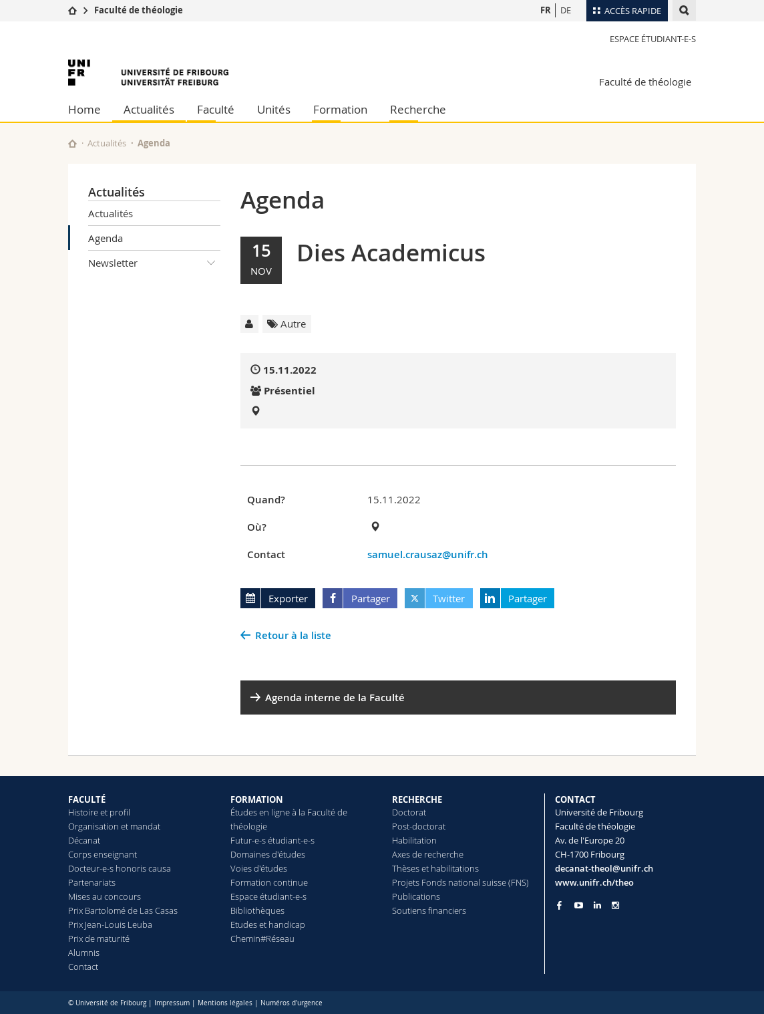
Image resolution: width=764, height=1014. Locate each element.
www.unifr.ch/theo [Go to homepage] (594, 882)
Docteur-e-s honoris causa (119, 868)
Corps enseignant (102, 854)
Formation (340, 109)
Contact (83, 967)
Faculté (215, 109)
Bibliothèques (257, 910)
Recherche (418, 109)
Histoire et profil (99, 812)
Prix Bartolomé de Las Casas (123, 910)
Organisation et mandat (114, 826)
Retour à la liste (293, 635)
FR (545, 10)
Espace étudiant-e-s (653, 39)
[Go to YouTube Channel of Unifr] (578, 905)
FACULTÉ (87, 799)
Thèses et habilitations (435, 868)
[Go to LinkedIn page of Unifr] (597, 905)
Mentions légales (225, 1003)
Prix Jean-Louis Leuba (110, 924)
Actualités (149, 109)
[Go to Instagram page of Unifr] (615, 905)
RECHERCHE (417, 799)
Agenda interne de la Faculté (335, 697)
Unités (274, 109)
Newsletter (154, 263)
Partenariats (92, 882)
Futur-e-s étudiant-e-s (272, 840)
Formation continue (269, 882)
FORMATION (256, 799)
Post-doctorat (418, 826)
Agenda (105, 238)
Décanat (84, 840)
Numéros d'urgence (291, 1003)
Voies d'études (258, 868)
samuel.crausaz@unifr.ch (427, 554)
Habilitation (414, 840)
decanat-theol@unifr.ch (604, 868)
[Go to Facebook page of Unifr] (559, 905)
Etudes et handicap (267, 924)
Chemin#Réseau (262, 938)
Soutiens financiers (429, 910)
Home (84, 109)
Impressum (172, 1003)
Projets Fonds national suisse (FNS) (460, 882)
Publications (416, 896)
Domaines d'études (267, 854)
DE (565, 10)
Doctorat (409, 812)
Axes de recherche (427, 854)
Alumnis (84, 952)
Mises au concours (104, 896)
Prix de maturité (99, 938)
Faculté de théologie (138, 10)
